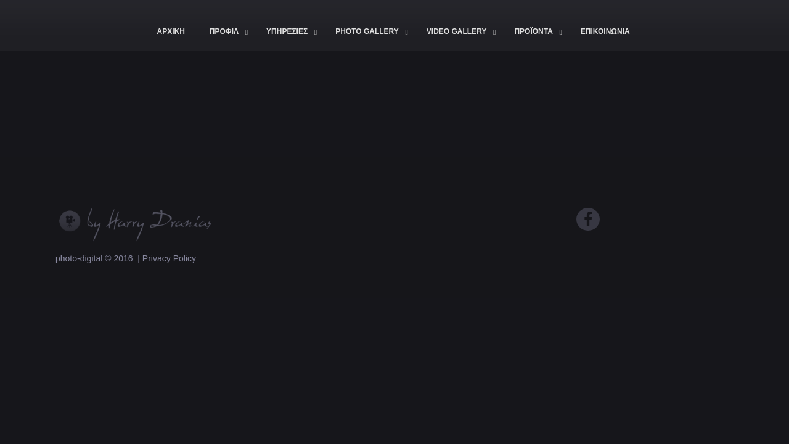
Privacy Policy (169, 258)
